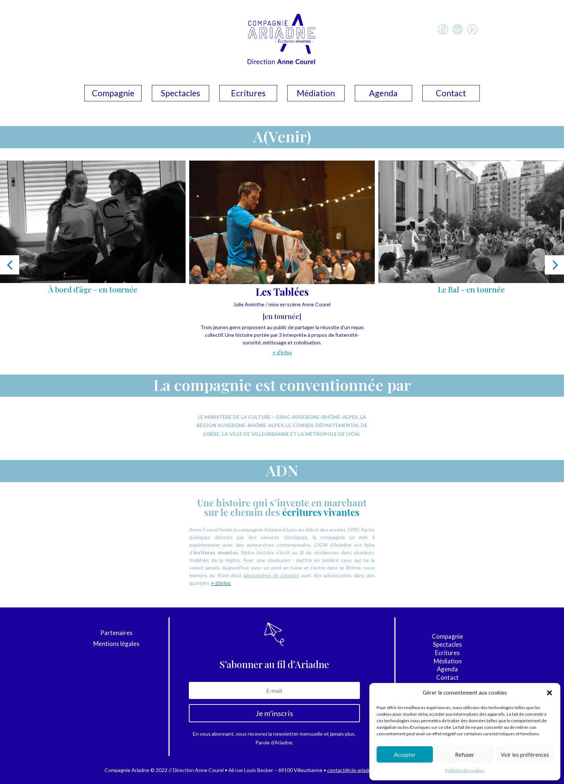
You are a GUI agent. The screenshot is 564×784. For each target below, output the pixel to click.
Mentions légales (116, 644)
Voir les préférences (525, 754)
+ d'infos (282, 352)
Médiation (316, 94)
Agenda (383, 94)
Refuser (464, 754)
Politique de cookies (464, 770)
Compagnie (113, 94)
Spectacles (180, 94)
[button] (549, 692)
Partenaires (116, 633)
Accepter (405, 754)
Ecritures (248, 94)
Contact (451, 94)
